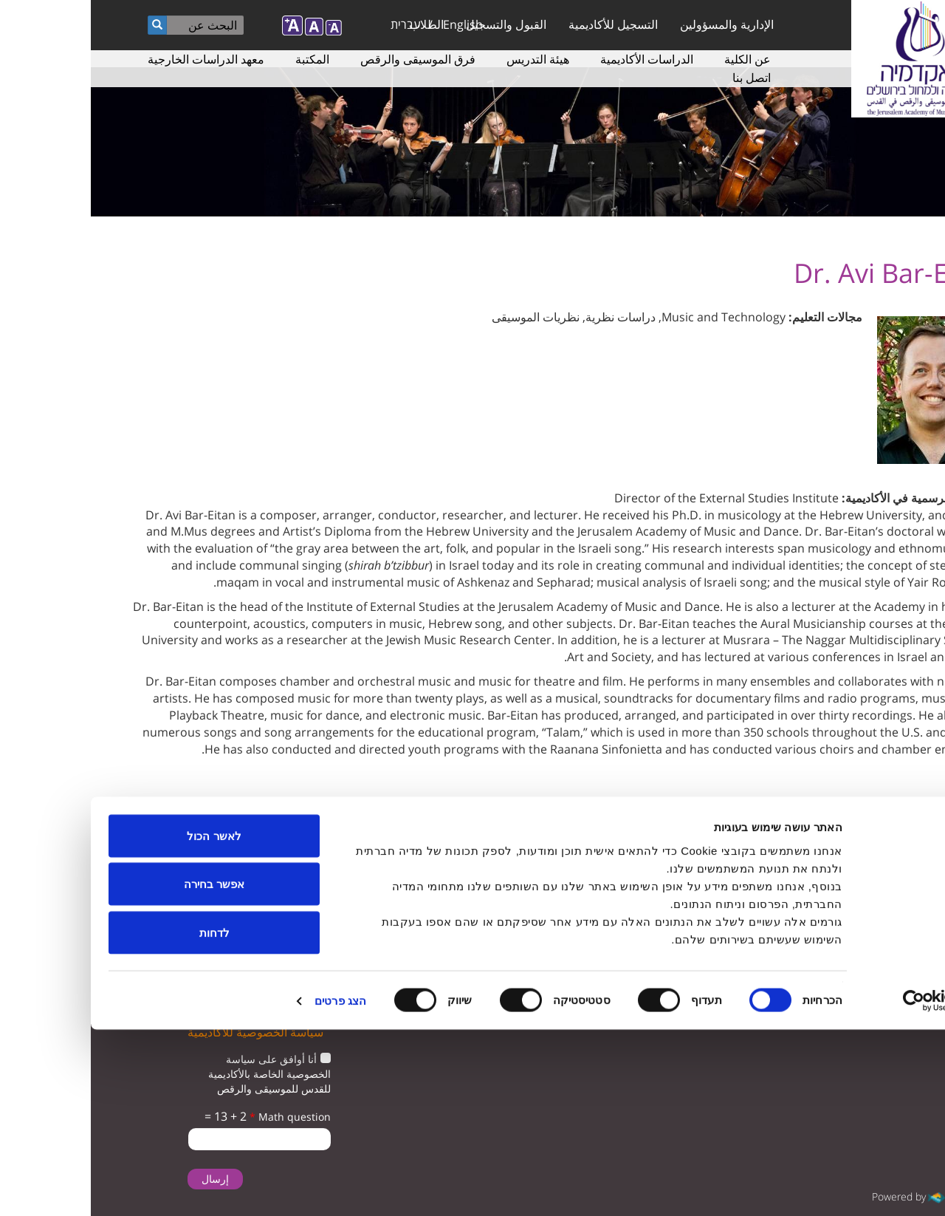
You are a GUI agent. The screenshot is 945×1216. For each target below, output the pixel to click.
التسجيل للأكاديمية (522, 24)
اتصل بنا (661, 77)
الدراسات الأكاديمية (555, 59)
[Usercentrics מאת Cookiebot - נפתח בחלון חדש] (850, 1187)
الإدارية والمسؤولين (636, 24)
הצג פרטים (249, 1187)
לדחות (124, 1119)
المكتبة (221, 59)
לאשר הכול (123, 1022)
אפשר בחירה (123, 1071)
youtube (842, 884)
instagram (750, 884)
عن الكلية (656, 59)
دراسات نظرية (530, 317)
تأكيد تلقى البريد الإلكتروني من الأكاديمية (175, 949)
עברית (315, 24)
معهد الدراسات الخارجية (115, 59)
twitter (887, 884)
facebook (796, 884)
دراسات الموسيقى (401, 845)
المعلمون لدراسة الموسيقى (598, 875)
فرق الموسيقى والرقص (327, 59)
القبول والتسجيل (415, 24)
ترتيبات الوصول (408, 875)
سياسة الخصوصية (403, 905)
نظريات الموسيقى (445, 317)
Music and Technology (633, 317)
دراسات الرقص (624, 905)
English (372, 24)
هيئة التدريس (447, 59)
